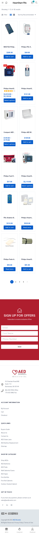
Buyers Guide (5, 429)
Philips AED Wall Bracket (27, 132)
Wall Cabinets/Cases (8, 470)
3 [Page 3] (19, 282)
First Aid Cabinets (6, 480)
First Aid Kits (5, 477)
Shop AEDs (4, 460)
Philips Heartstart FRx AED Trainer (27, 218)
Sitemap (4, 446)
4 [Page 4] (23, 282)
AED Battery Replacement (9, 443)
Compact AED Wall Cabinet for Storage (9, 132)
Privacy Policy (18, 522)
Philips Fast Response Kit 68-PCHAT (9, 176)
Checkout (4, 415)
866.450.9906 (9, 390)
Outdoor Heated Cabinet (9, 484)
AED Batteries (5, 464)
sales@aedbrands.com (8, 500)
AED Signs (4, 474)
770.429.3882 (9, 392)
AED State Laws (6, 439)
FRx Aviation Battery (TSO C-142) (9, 218)
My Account (5, 408)
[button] (32, 2)
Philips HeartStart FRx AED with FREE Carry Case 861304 (9, 89)
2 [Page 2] (15, 282)
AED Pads (4, 467)
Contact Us (4, 436)
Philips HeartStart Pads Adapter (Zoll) (27, 259)
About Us (4, 433)
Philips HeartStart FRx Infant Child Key (27, 89)
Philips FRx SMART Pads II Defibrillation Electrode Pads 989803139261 (27, 47)
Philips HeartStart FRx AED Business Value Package (27, 176)
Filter (4, 15)
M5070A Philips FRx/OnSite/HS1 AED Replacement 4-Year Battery (9, 47)
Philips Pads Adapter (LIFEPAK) (9, 259)
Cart (2, 412)
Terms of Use (28, 522)
